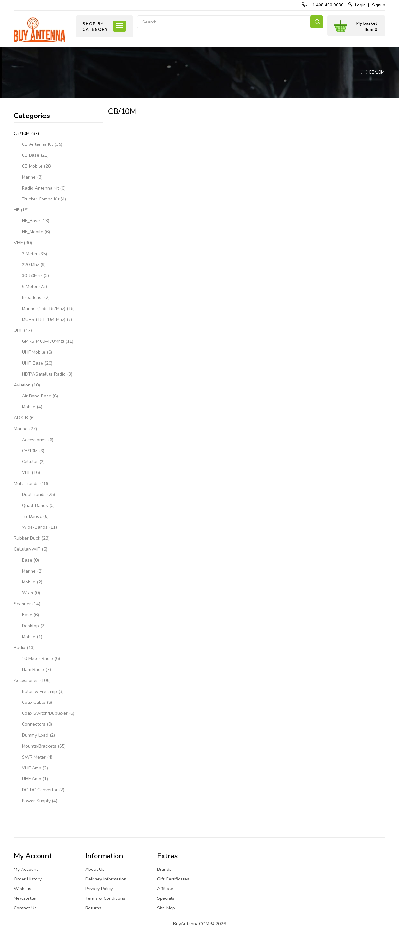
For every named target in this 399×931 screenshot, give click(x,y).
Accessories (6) (37, 440)
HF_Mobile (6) (36, 232)
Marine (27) (25, 429)
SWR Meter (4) (37, 757)
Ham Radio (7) (36, 669)
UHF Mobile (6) (37, 352)
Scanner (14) (27, 604)
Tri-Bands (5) (35, 516)
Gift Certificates (173, 879)
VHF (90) (23, 243)
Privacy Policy (99, 889)
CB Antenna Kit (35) (42, 144)
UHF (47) (23, 330)
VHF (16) (31, 473)
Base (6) (30, 615)
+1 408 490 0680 (327, 5)
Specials (165, 898)
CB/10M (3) (33, 451)
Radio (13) (24, 648)
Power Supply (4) (39, 801)
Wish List (23, 889)
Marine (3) (32, 177)
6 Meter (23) (34, 287)
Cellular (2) (33, 462)
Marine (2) (32, 571)
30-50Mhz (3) (35, 276)
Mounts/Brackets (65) (44, 746)
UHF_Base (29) (37, 363)
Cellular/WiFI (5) (30, 549)
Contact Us (25, 908)
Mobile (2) (32, 582)
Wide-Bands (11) (39, 527)
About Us (95, 869)
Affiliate (165, 889)
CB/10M (377, 72)
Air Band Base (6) (40, 396)
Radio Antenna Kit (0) (44, 188)
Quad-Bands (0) (38, 505)
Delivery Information (105, 879)
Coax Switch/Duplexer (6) (48, 713)
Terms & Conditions (105, 898)
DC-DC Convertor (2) (43, 790)
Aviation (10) (27, 385)
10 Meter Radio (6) (41, 659)
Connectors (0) (37, 724)
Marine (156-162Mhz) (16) (48, 308)
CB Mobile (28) (37, 166)
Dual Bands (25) (38, 494)
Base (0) (30, 560)
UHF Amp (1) (35, 779)
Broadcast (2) (36, 297)
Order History (28, 879)
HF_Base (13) (35, 221)
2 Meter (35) (34, 254)
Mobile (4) (32, 407)
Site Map (166, 908)
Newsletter (25, 898)
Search (316, 21)
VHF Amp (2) (35, 768)
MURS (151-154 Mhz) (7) (47, 319)
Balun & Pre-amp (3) (43, 691)
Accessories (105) (32, 680)
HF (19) (21, 210)
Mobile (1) (32, 637)
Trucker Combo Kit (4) (44, 199)
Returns (93, 908)
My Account (26, 869)
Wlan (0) (31, 593)
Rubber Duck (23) (32, 538)
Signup (378, 5)
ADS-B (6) (24, 418)
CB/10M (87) (26, 133)
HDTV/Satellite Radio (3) (47, 374)
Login (360, 5)
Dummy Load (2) (38, 735)
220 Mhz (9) (34, 265)
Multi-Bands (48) (31, 483)
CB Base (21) (35, 155)
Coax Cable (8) (37, 702)
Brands (164, 869)
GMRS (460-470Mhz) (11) (47, 341)
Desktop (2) (34, 626)
